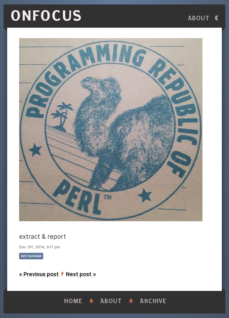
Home (73, 301)
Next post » (81, 274)
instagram (31, 256)
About (199, 18)
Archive (153, 301)
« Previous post (39, 274)
